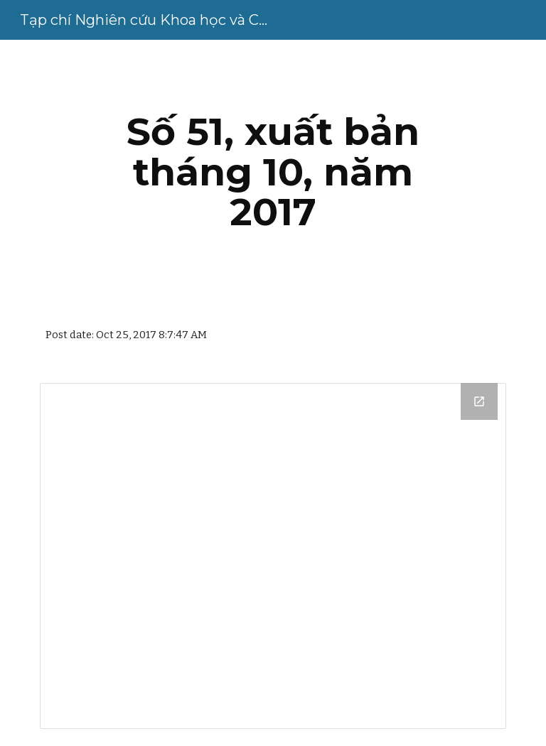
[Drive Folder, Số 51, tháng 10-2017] (272, 556)
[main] (272, 172)
